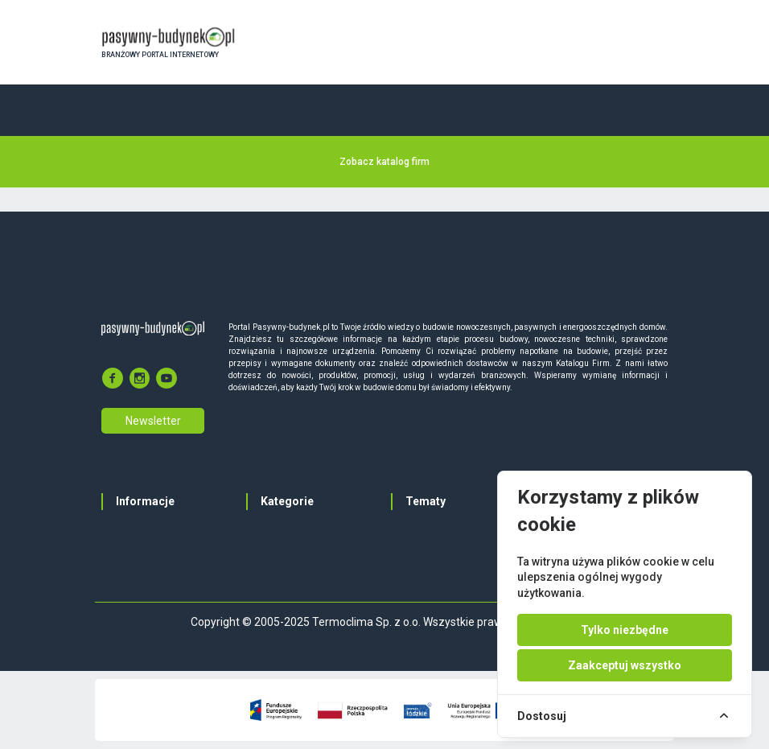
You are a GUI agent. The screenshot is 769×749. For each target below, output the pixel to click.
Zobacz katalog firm (384, 161)
